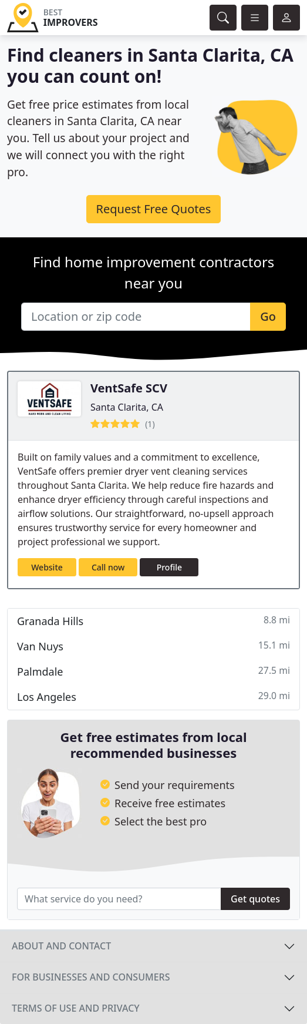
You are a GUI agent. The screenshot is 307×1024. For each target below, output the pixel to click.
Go (268, 316)
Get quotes (255, 898)
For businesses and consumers (91, 977)
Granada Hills (153, 620)
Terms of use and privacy (76, 1008)
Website (47, 567)
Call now (108, 567)
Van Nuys (153, 646)
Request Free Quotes (153, 209)
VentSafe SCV (128, 388)
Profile (169, 567)
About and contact (61, 945)
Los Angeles (153, 696)
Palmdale (153, 671)
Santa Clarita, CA (126, 407)
